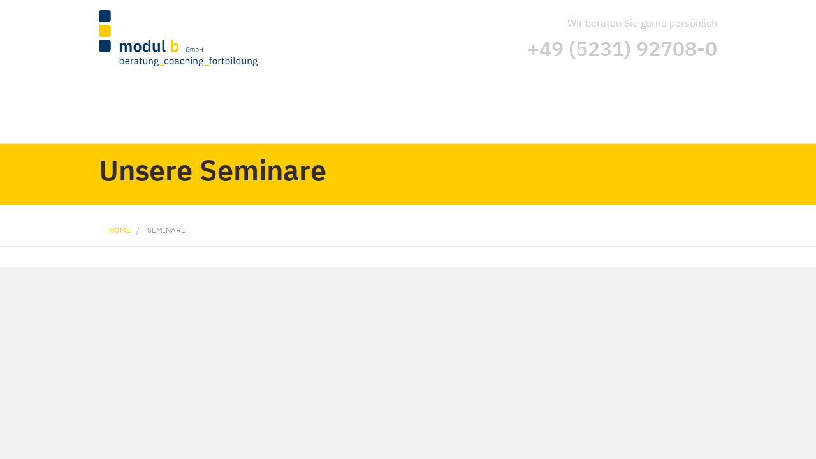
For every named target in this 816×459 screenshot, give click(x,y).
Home (120, 230)
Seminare (166, 230)
